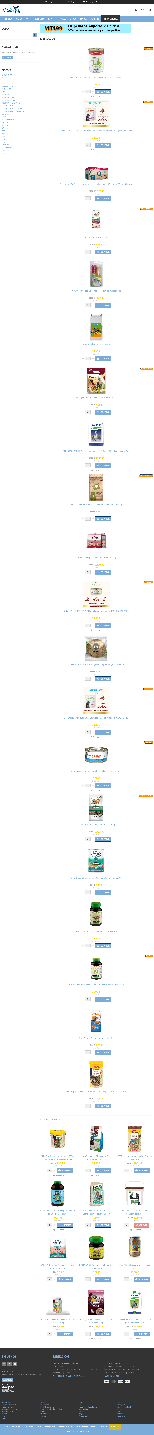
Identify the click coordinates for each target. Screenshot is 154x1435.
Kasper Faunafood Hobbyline (13, 111)
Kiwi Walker (6, 114)
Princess (5, 134)
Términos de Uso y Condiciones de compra (77, 1426)
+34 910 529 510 (111, 1376)
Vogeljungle (7, 150)
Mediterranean (8, 120)
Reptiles (52, 19)
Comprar (103, 92)
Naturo (5, 122)
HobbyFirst (6, 95)
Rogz (4, 136)
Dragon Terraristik (9, 86)
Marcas (83, 19)
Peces (63, 19)
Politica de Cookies (11, 1426)
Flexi (3, 92)
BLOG (95, 19)
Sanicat (5, 139)
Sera (3, 142)
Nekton (5, 125)
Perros (8, 19)
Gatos (19, 19)
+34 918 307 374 (60, 1376)
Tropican (5, 145)
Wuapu (4, 153)
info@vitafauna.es (77, 1376)
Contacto (103, 1426)
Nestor (5, 128)
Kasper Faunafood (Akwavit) (13, 108)
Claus (4, 83)
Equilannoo (6, 89)
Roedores (39, 19)
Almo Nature (7, 75)
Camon (4, 78)
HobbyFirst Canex (9, 97)
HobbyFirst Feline (9, 100)
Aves (28, 19)
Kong (4, 117)
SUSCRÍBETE (7, 58)
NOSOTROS (115, 1426)
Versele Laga (7, 147)
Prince (4, 131)
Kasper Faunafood (9, 106)
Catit (4, 81)
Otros (73, 19)
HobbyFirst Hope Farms (11, 103)
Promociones (111, 19)
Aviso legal (28, 1426)
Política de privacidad (46, 1426)
